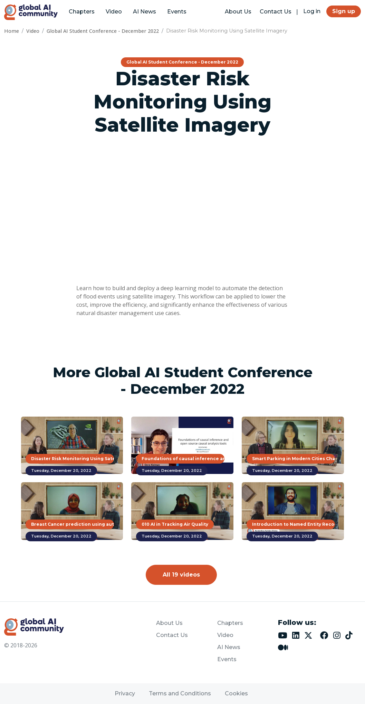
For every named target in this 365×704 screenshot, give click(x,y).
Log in (311, 11)
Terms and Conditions (180, 693)
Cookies (236, 693)
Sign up (343, 11)
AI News (144, 11)
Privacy (125, 693)
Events (176, 11)
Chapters (82, 11)
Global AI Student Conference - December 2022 (103, 31)
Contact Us (275, 11)
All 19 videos (181, 574)
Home (11, 31)
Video (114, 11)
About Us (238, 11)
